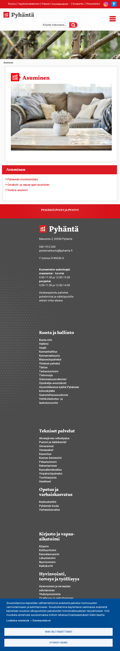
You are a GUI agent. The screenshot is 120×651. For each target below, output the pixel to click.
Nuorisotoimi (47, 562)
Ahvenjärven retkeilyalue (54, 438)
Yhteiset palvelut (49, 363)
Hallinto (44, 343)
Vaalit (42, 347)
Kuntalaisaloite (61, 4)
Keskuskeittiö (47, 501)
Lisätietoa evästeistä (17, 620)
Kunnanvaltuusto (49, 355)
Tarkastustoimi (48, 371)
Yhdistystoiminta (50, 594)
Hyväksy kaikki (58, 642)
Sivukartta (78, 4)
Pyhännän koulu (49, 505)
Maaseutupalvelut (50, 359)
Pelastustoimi (48, 461)
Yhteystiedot (93, 4)
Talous (43, 367)
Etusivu (12, 4)
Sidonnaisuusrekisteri (53, 379)
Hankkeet (45, 481)
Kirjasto (44, 546)
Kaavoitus (45, 454)
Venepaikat (46, 450)
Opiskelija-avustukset (52, 383)
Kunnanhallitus (48, 351)
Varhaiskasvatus (49, 509)
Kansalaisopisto (49, 554)
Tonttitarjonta (47, 477)
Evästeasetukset (41, 620)
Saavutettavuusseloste (53, 395)
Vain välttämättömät (58, 631)
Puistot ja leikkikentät (52, 442)
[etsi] (57, 25)
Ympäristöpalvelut (50, 473)
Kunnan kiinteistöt (50, 457)
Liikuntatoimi (47, 558)
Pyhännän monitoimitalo (22, 179)
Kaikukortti (46, 566)
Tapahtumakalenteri (29, 4)
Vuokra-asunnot (17, 190)
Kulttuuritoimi (47, 550)
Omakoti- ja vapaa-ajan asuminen (28, 184)
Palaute (46, 4)
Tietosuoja (46, 375)
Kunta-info (45, 340)
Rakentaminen (48, 465)
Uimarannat (46, 446)
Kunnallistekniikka (50, 469)
